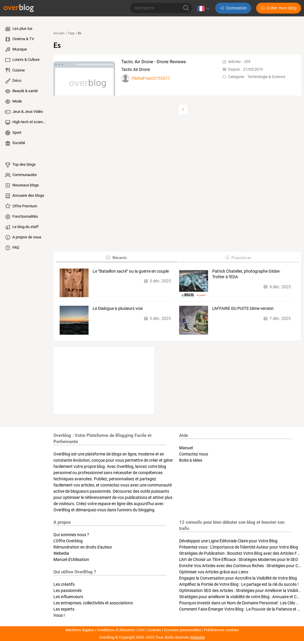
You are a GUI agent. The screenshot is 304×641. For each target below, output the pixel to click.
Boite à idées (190, 460)
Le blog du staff (21, 227)
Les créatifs (64, 584)
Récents (116, 257)
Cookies (154, 630)
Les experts (63, 609)
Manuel (186, 447)
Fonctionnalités (21, 217)
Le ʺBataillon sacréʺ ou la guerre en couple (131, 271)
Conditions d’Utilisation (116, 630)
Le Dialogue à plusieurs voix (118, 308)
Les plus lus (18, 29)
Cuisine (14, 70)
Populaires (238, 257)
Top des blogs (20, 165)
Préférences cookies (221, 630)
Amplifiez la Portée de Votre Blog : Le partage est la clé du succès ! (239, 584)
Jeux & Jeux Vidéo (23, 112)
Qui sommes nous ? (71, 534)
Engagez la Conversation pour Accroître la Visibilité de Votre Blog (238, 578)
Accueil (58, 33)
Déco (12, 81)
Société (14, 143)
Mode (13, 102)
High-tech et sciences (25, 122)
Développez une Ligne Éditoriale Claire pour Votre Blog (228, 540)
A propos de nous (22, 237)
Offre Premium (20, 206)
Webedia (61, 553)
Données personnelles (182, 630)
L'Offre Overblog (68, 540)
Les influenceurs (68, 596)
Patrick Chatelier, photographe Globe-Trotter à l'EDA (246, 274)
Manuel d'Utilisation (71, 559)
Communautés (20, 175)
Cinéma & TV (19, 39)
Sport (12, 133)
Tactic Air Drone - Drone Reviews (153, 61)
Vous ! (59, 615)
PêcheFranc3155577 (151, 78)
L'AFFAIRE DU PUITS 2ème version (243, 308)
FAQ (11, 248)
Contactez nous (193, 454)
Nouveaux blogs (21, 185)
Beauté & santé (21, 91)
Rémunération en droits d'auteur (82, 547)
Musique (15, 50)
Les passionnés (67, 590)
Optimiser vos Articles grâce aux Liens (213, 572)
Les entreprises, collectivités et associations (93, 603)
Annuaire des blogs (24, 196)
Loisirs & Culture (22, 60)
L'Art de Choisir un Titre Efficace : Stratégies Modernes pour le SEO (238, 559)
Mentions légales (80, 630)
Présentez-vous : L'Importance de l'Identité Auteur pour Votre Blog (238, 547)
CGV (141, 630)
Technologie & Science (266, 76)
